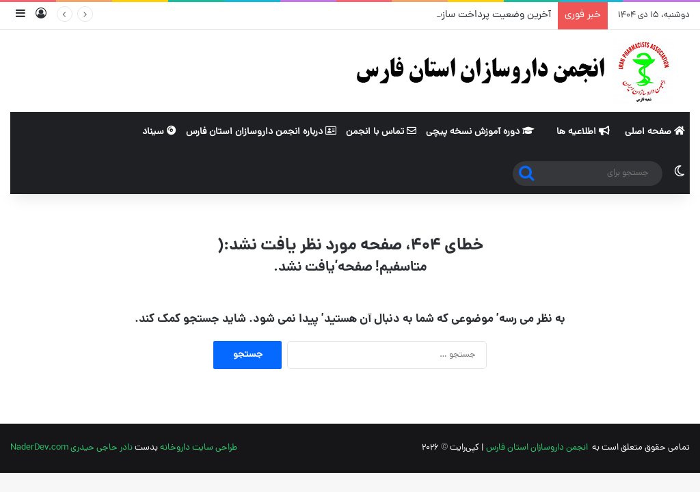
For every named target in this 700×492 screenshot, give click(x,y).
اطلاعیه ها (583, 132)
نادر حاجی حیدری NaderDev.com (71, 447)
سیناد (159, 132)
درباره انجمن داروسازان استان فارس (261, 132)
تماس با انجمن (381, 132)
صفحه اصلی (655, 132)
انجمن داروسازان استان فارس (537, 447)
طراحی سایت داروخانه (198, 447)
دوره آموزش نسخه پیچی (480, 132)
